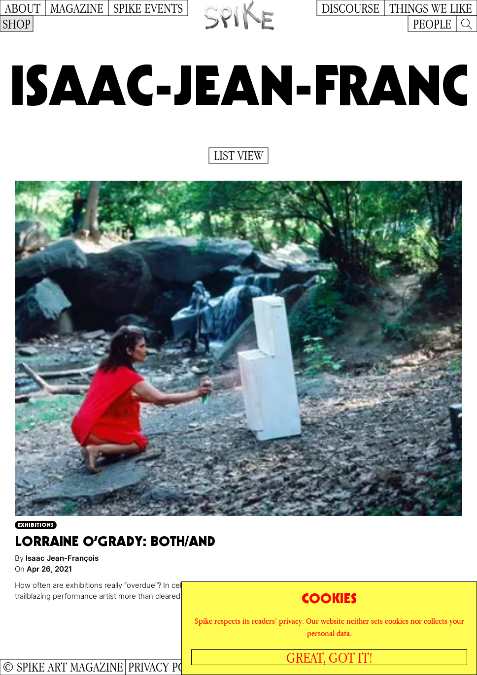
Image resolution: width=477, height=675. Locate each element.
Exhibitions (36, 524)
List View (238, 155)
